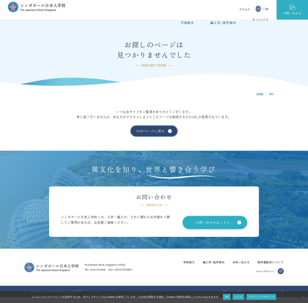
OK (227, 296)
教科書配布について (265, 268)
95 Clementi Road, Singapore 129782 (113, 270)
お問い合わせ (235, 268)
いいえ (238, 296)
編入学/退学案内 (208, 268)
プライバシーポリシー (261, 296)
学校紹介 (183, 268)
